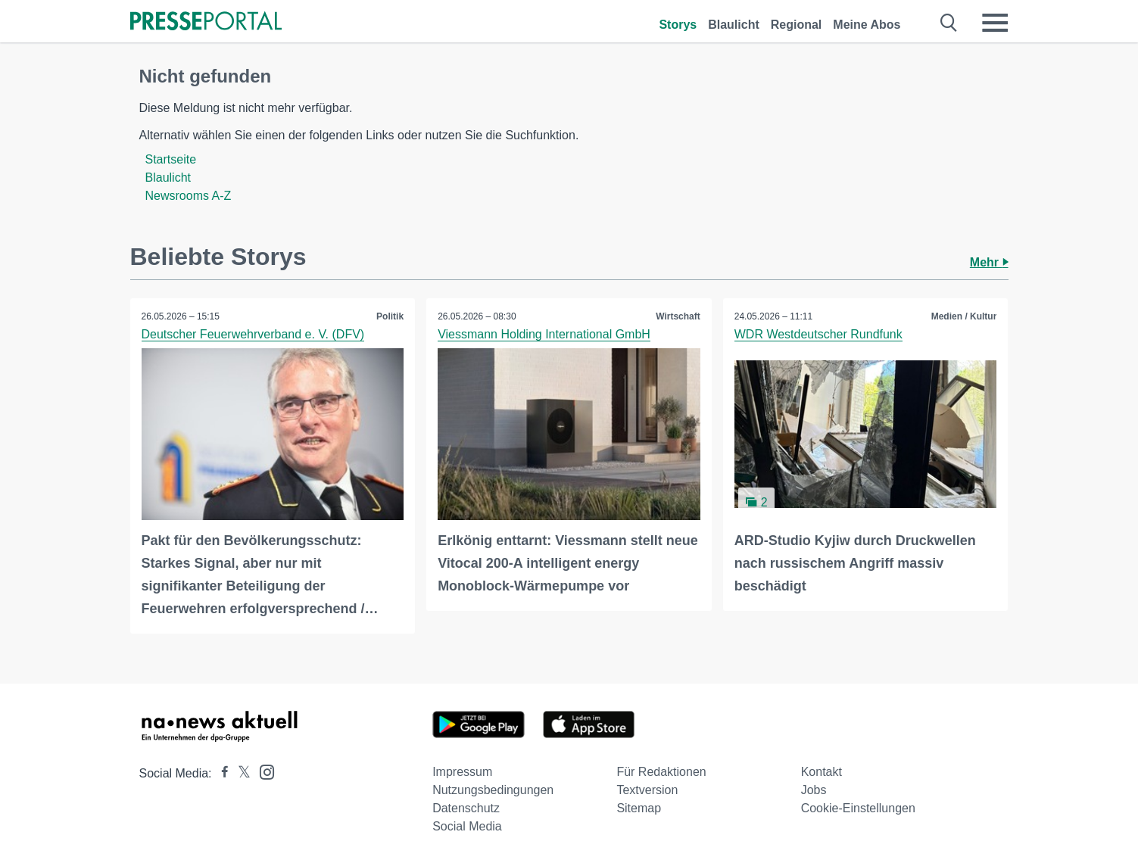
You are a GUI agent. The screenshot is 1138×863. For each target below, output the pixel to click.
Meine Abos (866, 24)
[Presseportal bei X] (240, 773)
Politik (390, 316)
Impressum (462, 771)
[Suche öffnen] (949, 22)
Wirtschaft (678, 316)
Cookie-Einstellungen (858, 808)
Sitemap (638, 808)
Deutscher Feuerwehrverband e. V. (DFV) (253, 334)
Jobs (814, 790)
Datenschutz (466, 808)
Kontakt (821, 771)
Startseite (171, 159)
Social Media (467, 826)
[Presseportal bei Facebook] (220, 773)
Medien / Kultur (964, 316)
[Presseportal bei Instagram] (262, 771)
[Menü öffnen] (995, 22)
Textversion (647, 790)
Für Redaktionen (661, 771)
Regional (796, 24)
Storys (678, 24)
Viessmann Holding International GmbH (544, 334)
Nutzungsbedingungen (492, 790)
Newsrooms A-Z (188, 195)
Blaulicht (733, 24)
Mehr (989, 262)
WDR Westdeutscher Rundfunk (818, 334)
